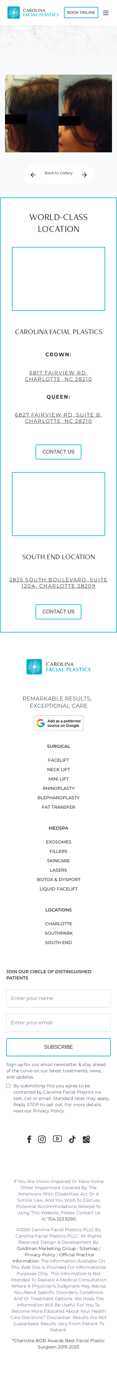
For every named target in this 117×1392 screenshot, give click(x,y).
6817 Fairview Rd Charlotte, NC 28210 (58, 376)
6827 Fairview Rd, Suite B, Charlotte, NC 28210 (58, 418)
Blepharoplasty (58, 798)
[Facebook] (29, 1139)
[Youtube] (57, 1138)
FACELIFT (58, 760)
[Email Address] (58, 1023)
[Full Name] (58, 998)
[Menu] (106, 12)
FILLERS (58, 851)
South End (58, 942)
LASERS (58, 870)
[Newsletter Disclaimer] (8, 1088)
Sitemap (89, 1248)
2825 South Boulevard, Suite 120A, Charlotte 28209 (58, 583)
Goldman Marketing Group (46, 1248)
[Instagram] (42, 1139)
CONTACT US (58, 451)
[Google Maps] (86, 1139)
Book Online (81, 12)
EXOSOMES (58, 842)
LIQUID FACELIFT (59, 889)
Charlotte (58, 924)
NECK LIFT (58, 769)
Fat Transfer (58, 807)
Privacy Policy (48, 1111)
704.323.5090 (61, 1219)
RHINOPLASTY (59, 788)
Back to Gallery (59, 173)
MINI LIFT (58, 779)
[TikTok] (72, 1139)
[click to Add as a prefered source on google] (58, 723)
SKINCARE (58, 861)
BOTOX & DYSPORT (58, 879)
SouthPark (59, 933)
